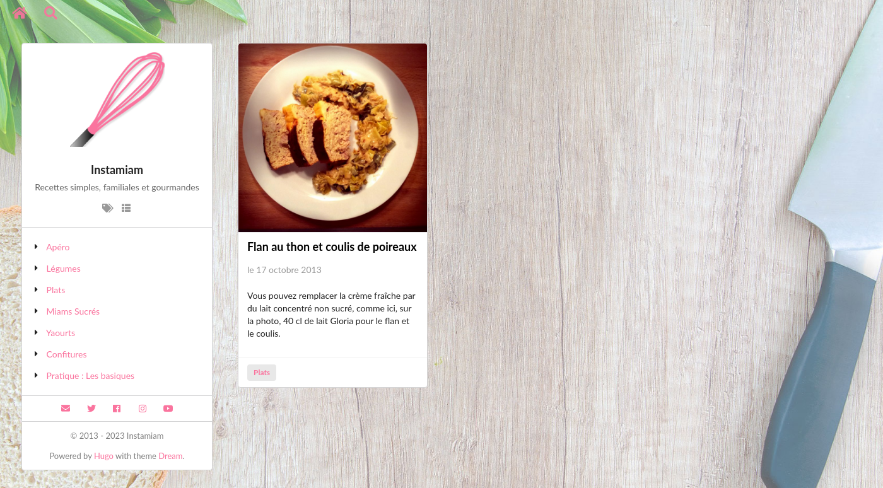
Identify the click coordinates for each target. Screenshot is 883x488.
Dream (170, 456)
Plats (56, 289)
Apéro (57, 246)
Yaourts (60, 332)
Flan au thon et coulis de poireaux (332, 246)
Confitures (67, 354)
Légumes (64, 268)
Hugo (104, 456)
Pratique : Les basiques (91, 375)
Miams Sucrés (73, 311)
